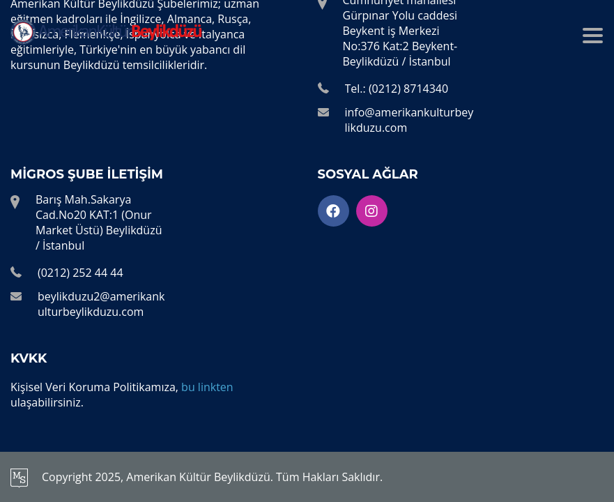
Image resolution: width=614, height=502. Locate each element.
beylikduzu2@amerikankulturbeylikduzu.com (101, 304)
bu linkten (207, 387)
